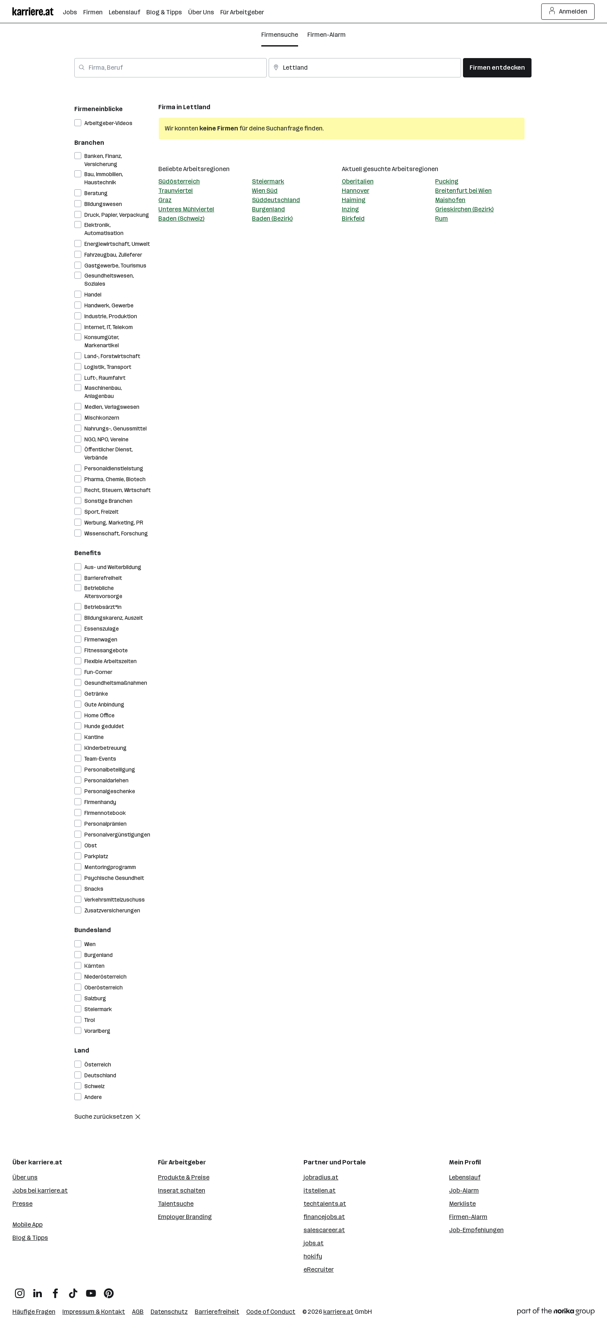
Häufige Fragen (33, 1311)
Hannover (355, 190)
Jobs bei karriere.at (40, 1190)
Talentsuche (176, 1203)
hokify (313, 1256)
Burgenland (268, 209)
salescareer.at (324, 1230)
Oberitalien (358, 181)
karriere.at (338, 1311)
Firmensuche (279, 34)
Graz (164, 200)
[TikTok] (73, 1290)
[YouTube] (91, 1290)
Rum (441, 218)
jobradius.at (321, 1177)
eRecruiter (319, 1269)
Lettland (196, 107)
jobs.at (314, 1243)
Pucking (446, 181)
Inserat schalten (181, 1190)
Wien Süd (265, 190)
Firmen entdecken (497, 67)
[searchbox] (170, 67)
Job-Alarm (464, 1190)
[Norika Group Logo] (556, 1313)
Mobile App (27, 1224)
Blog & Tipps (30, 1237)
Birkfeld (353, 218)
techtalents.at (325, 1203)
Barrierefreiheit (217, 1311)
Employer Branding (185, 1217)
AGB (138, 1311)
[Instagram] (19, 1290)
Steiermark (268, 181)
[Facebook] (55, 1290)
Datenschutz (169, 1311)
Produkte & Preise (183, 1177)
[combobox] (170, 67)
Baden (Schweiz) (181, 218)
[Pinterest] (108, 1290)
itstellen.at (320, 1190)
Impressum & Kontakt (93, 1311)
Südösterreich (179, 181)
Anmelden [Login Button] (568, 11)
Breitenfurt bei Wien (463, 190)
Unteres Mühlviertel (186, 209)
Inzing (350, 209)
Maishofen (450, 200)
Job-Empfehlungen (476, 1230)
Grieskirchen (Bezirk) (464, 209)
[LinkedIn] (37, 1290)
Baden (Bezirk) (272, 218)
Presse (22, 1203)
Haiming (353, 200)
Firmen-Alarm (326, 34)
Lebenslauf (464, 1177)
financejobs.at (324, 1217)
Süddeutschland (276, 200)
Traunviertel (175, 190)
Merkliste (462, 1203)
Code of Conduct (270, 1311)
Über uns (25, 1177)
